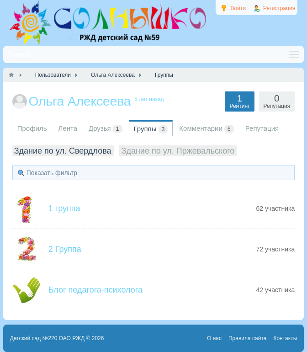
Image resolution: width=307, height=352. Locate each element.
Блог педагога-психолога (95, 289)
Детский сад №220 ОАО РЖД (47, 338)
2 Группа (64, 249)
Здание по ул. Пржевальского (178, 150)
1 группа (64, 208)
